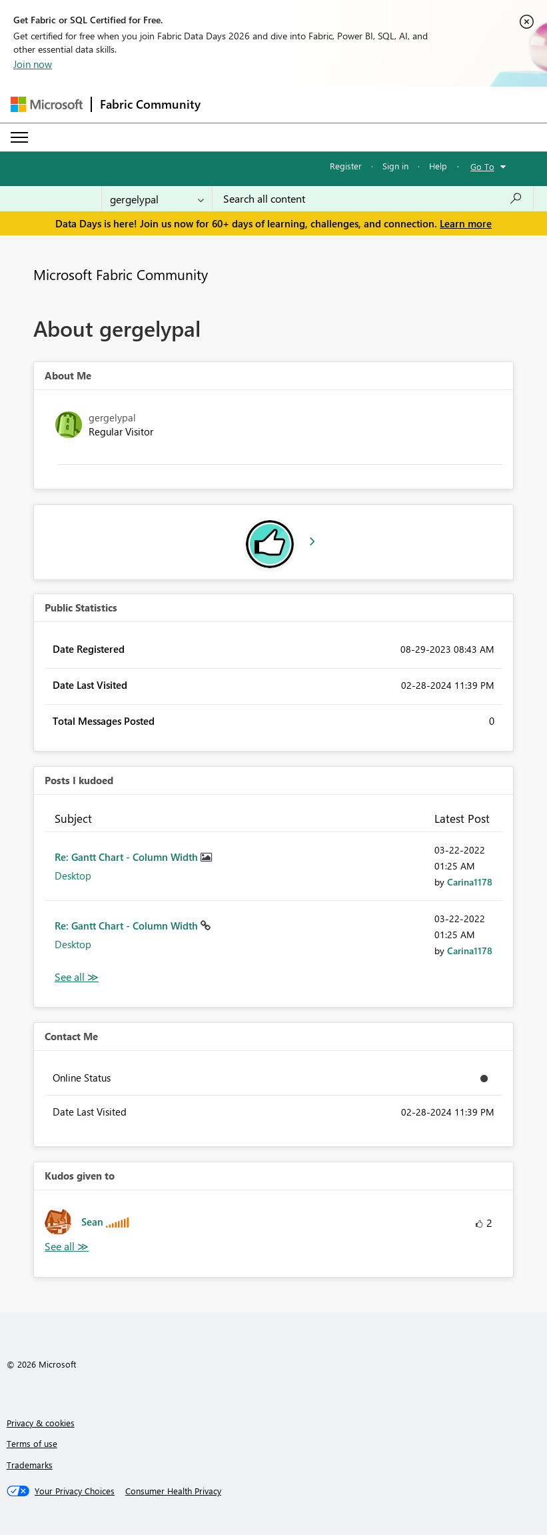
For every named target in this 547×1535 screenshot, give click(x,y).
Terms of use (32, 1443)
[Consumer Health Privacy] (173, 1491)
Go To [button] (482, 166)
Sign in (395, 165)
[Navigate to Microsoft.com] (47, 104)
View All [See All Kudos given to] (67, 1246)
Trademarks (30, 1464)
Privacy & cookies (41, 1422)
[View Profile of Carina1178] (469, 882)
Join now (32, 64)
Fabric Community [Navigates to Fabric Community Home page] (150, 104)
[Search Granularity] (157, 198)
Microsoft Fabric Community (120, 274)
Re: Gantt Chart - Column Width (128, 857)
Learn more (466, 223)
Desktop (73, 875)
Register (346, 165)
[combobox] (373, 198)
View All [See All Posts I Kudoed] (77, 977)
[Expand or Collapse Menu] (19, 137)
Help (438, 165)
